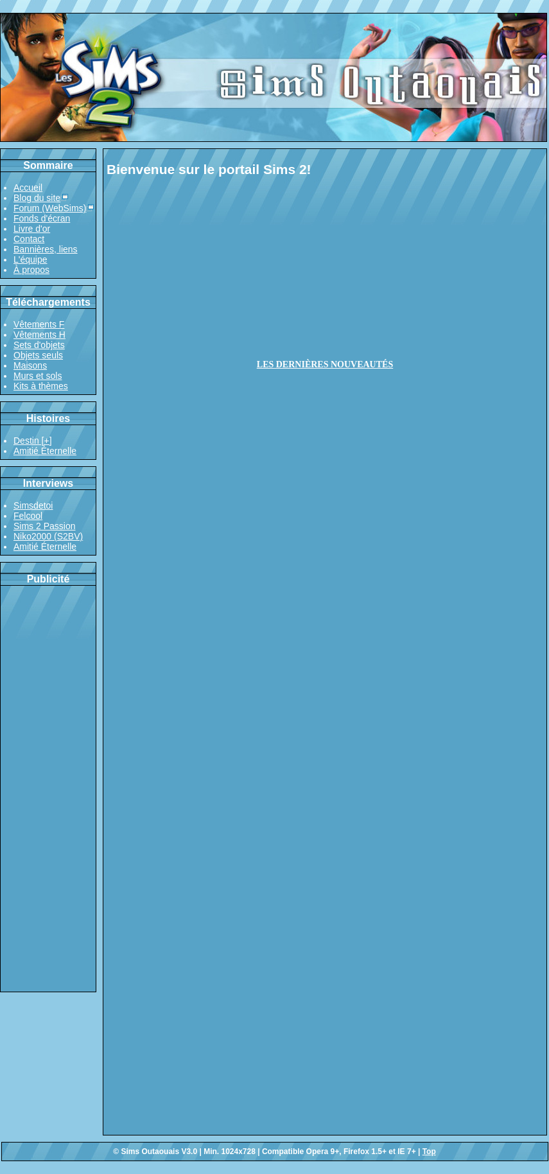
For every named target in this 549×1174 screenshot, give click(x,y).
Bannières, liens (45, 249)
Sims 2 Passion (44, 526)
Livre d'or (31, 228)
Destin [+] (32, 440)
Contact (28, 239)
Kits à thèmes (40, 386)
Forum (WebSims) (49, 208)
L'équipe (30, 259)
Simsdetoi (33, 505)
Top (429, 1151)
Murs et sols (37, 376)
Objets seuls (38, 355)
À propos (31, 270)
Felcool (27, 516)
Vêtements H (39, 334)
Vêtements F (38, 324)
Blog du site (36, 198)
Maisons (30, 365)
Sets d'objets (39, 345)
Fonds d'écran (41, 218)
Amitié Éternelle (44, 451)
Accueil (27, 187)
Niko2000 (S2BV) (48, 536)
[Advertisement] (48, 788)
